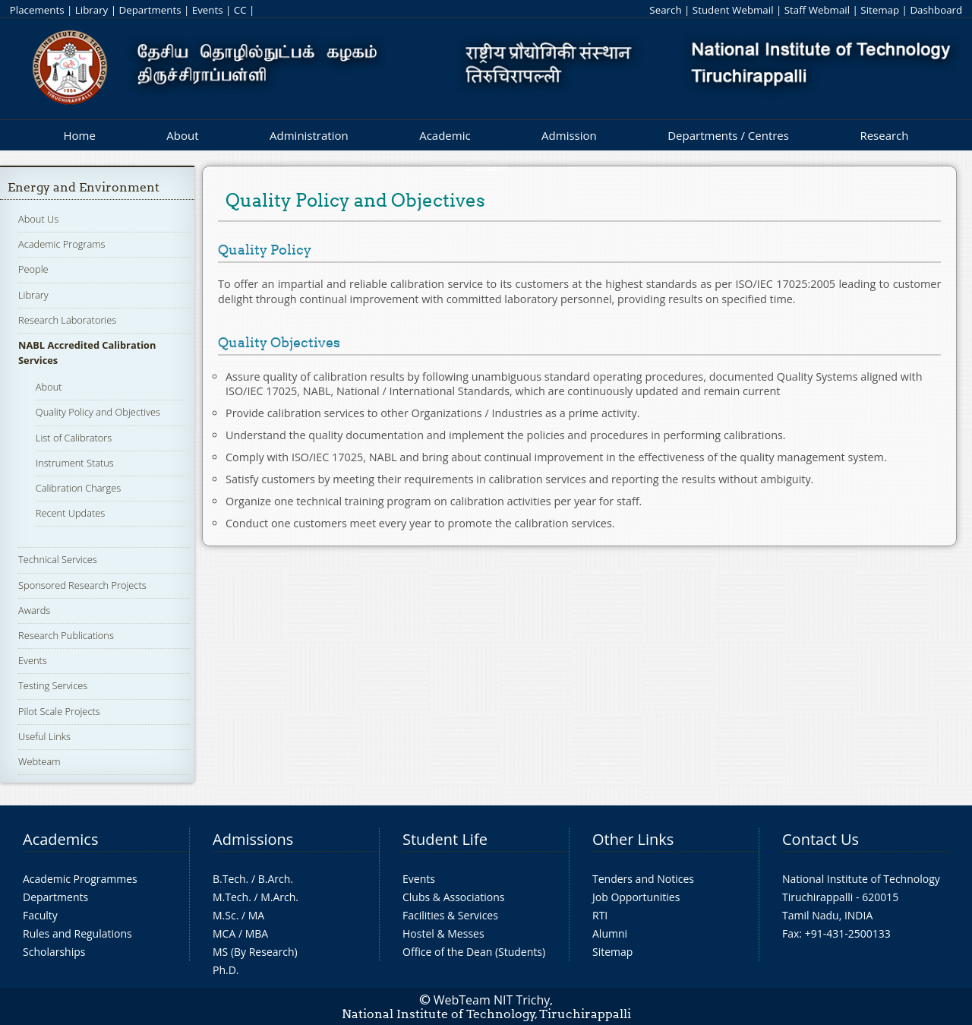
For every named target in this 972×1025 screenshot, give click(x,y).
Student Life (445, 839)
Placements (37, 10)
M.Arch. (279, 897)
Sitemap (879, 10)
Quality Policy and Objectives (98, 412)
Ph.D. (226, 970)
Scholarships (54, 951)
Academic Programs (61, 244)
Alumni (609, 933)
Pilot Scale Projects (59, 711)
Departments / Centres (728, 135)
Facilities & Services (450, 915)
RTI (600, 915)
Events (207, 10)
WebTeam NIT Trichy (492, 1000)
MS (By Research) (255, 951)
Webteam (39, 761)
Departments (150, 10)
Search (665, 10)
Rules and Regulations (77, 933)
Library (91, 10)
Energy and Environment (83, 187)
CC (240, 10)
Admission (569, 135)
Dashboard (936, 10)
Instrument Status (75, 463)
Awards (34, 610)
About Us (38, 219)
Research (884, 135)
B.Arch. (275, 879)
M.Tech (230, 897)
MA (256, 915)
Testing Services (52, 685)
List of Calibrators (74, 437)
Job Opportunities (636, 897)
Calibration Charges (78, 488)
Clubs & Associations (453, 897)
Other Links (633, 839)
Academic (444, 135)
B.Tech (229, 879)
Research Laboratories (67, 320)
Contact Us (820, 839)
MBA (257, 933)
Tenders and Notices (643, 879)
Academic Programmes (80, 879)
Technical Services (57, 559)
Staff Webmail (817, 10)
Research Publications (66, 635)
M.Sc (224, 915)
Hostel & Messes (443, 933)
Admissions (253, 839)
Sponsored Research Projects (82, 585)
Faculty (40, 915)
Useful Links (44, 736)
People (33, 269)
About (182, 135)
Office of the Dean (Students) (473, 951)
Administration (309, 135)
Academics (60, 839)
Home (79, 135)
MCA (224, 933)
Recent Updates (70, 513)
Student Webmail (733, 10)
